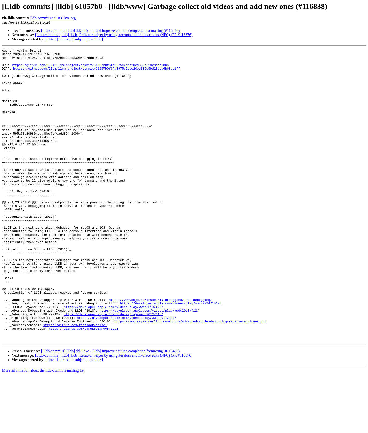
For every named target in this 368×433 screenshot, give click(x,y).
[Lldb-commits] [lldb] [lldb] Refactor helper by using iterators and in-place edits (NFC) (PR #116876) (114, 35)
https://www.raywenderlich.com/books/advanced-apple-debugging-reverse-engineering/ (190, 376)
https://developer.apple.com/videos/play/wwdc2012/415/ (113, 367)
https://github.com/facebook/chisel (75, 380)
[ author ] (96, 39)
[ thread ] (64, 39)
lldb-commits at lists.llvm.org (53, 18)
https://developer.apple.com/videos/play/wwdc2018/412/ (149, 363)
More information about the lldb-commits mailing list (43, 429)
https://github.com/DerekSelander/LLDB (83, 385)
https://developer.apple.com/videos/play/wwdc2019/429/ (113, 359)
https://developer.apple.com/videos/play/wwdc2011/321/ (126, 372)
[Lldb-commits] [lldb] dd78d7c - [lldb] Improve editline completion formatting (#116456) (110, 30)
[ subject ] (80, 39)
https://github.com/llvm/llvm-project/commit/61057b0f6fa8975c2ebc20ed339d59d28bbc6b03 (90, 68)
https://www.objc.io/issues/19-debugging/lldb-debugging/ (160, 350)
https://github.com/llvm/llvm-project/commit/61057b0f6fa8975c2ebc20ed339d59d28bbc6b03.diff (96, 73)
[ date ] (50, 39)
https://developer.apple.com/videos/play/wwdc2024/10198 (170, 354)
